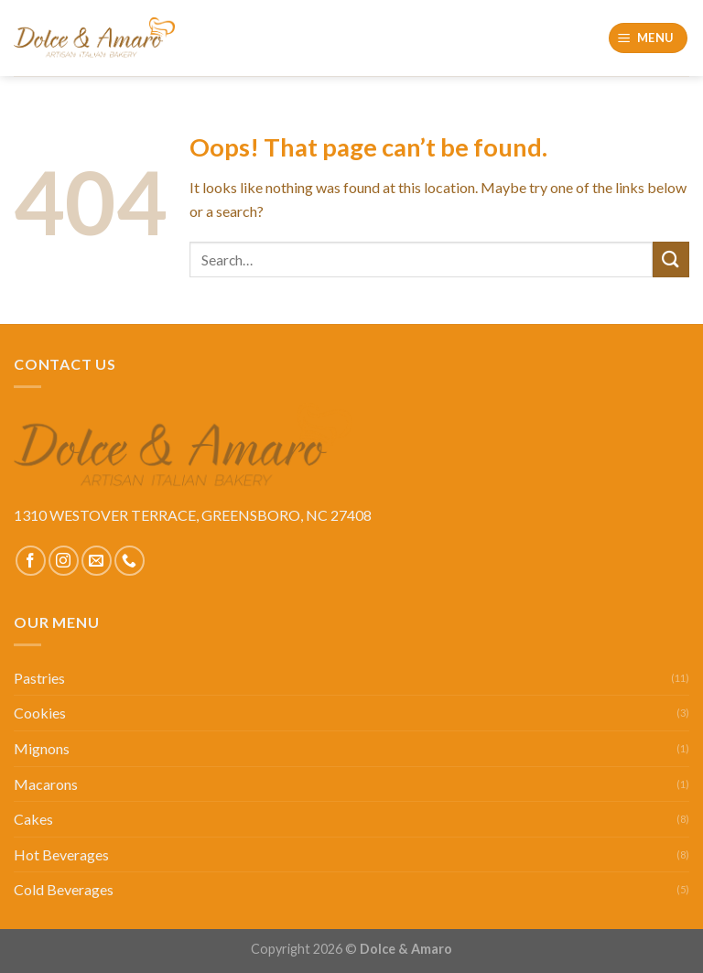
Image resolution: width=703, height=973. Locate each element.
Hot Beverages (61, 854)
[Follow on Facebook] (31, 561)
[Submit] (671, 259)
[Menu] (648, 38)
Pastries (39, 678)
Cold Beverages (64, 889)
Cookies (40, 712)
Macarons (46, 784)
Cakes (33, 818)
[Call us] (129, 561)
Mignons (42, 748)
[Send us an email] (96, 561)
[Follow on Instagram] (64, 561)
